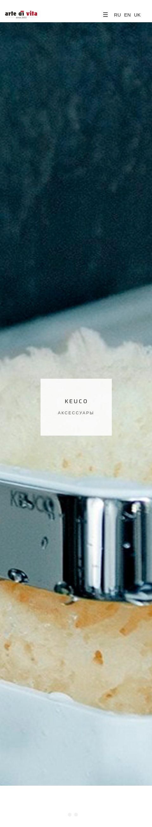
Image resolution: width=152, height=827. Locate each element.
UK (137, 14)
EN (127, 14)
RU (117, 14)
